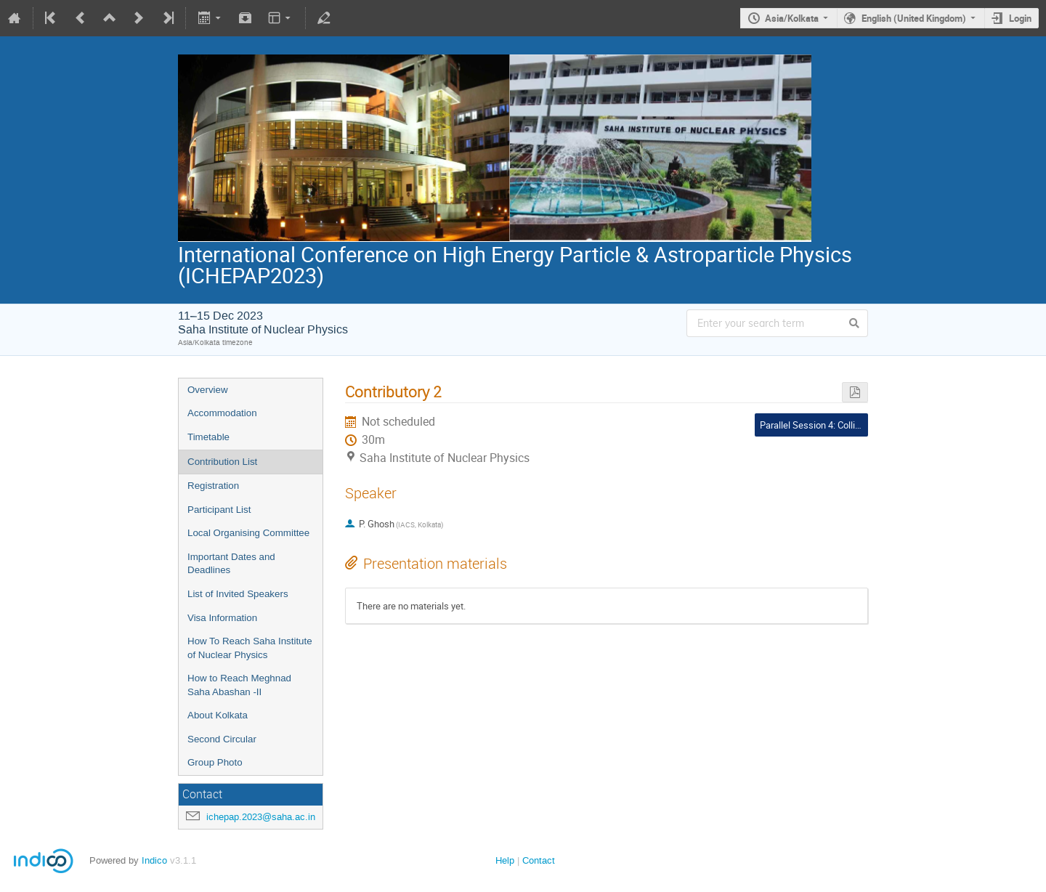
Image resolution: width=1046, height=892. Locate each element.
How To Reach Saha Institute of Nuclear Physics (249, 648)
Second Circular (221, 739)
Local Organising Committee (248, 532)
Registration (213, 485)
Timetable (208, 436)
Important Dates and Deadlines (231, 563)
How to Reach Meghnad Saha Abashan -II (239, 685)
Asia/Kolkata (792, 18)
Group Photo (215, 762)
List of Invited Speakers (237, 593)
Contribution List (222, 461)
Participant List (219, 509)
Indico (154, 860)
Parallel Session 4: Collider (814, 424)
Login (1020, 18)
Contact (538, 860)
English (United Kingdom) (913, 18)
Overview (207, 389)
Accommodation (222, 413)
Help (504, 860)
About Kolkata (217, 715)
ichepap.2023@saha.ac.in (260, 817)
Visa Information (222, 617)
